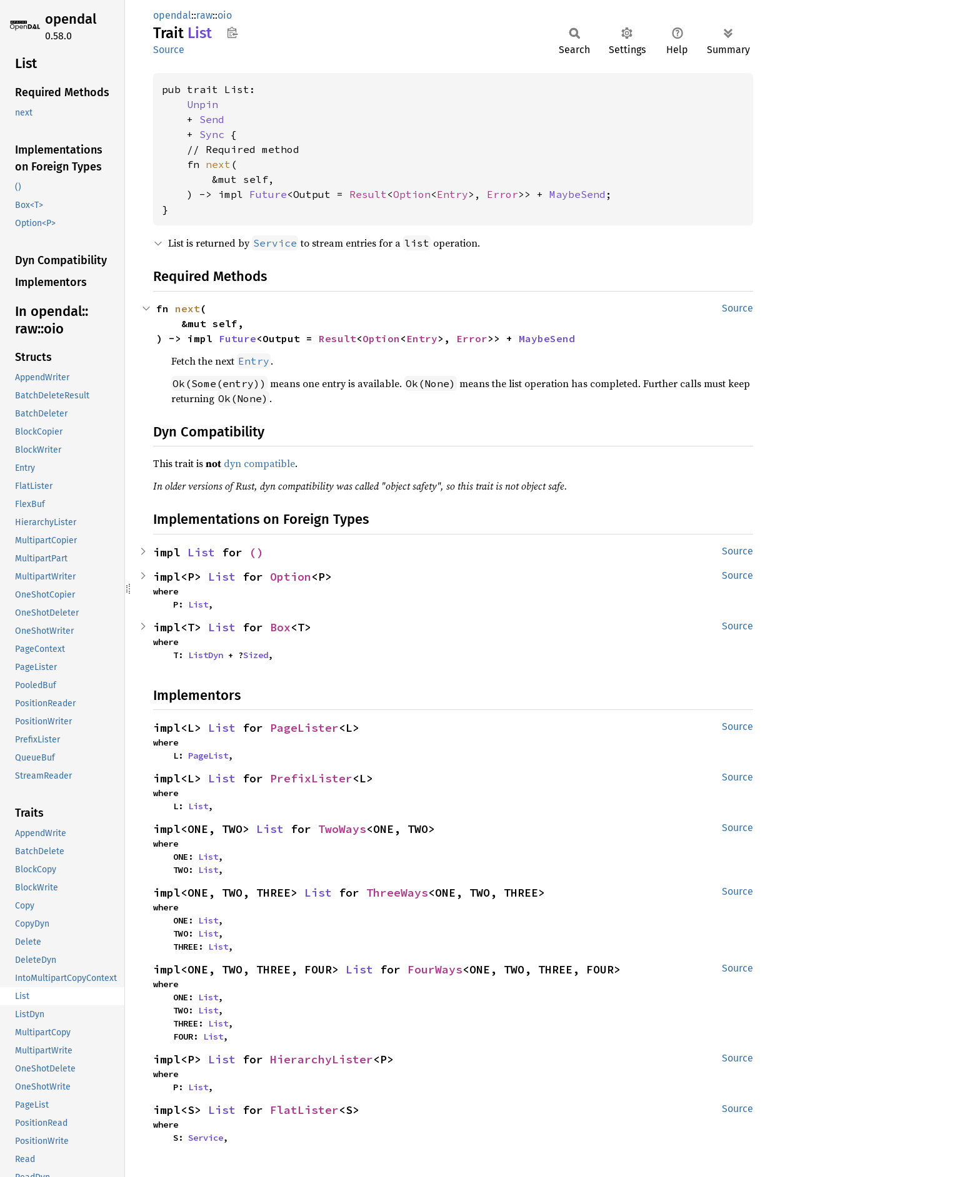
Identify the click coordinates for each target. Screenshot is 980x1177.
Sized (255, 655)
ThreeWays (397, 892)
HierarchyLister (321, 1059)
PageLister (304, 728)
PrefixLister (311, 778)
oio (225, 15)
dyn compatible (259, 463)
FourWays (435, 969)
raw (204, 15)
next (218, 164)
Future (268, 194)
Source (168, 50)
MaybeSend (577, 194)
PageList (208, 755)
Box (280, 627)
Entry (452, 194)
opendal (70, 19)
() (256, 552)
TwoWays (342, 829)
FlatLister (304, 1110)
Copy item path (232, 32)
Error (502, 194)
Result (368, 194)
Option (412, 194)
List (201, 552)
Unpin (202, 104)
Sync (211, 134)
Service (205, 1137)
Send (211, 119)
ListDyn (205, 655)
